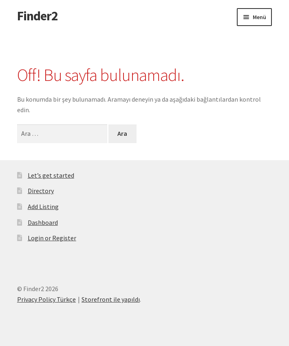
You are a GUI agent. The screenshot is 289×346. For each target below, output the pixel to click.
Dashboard (43, 222)
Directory (41, 191)
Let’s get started (51, 175)
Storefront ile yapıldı (111, 299)
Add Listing (43, 206)
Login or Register (52, 238)
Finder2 (37, 16)
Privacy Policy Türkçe (46, 299)
